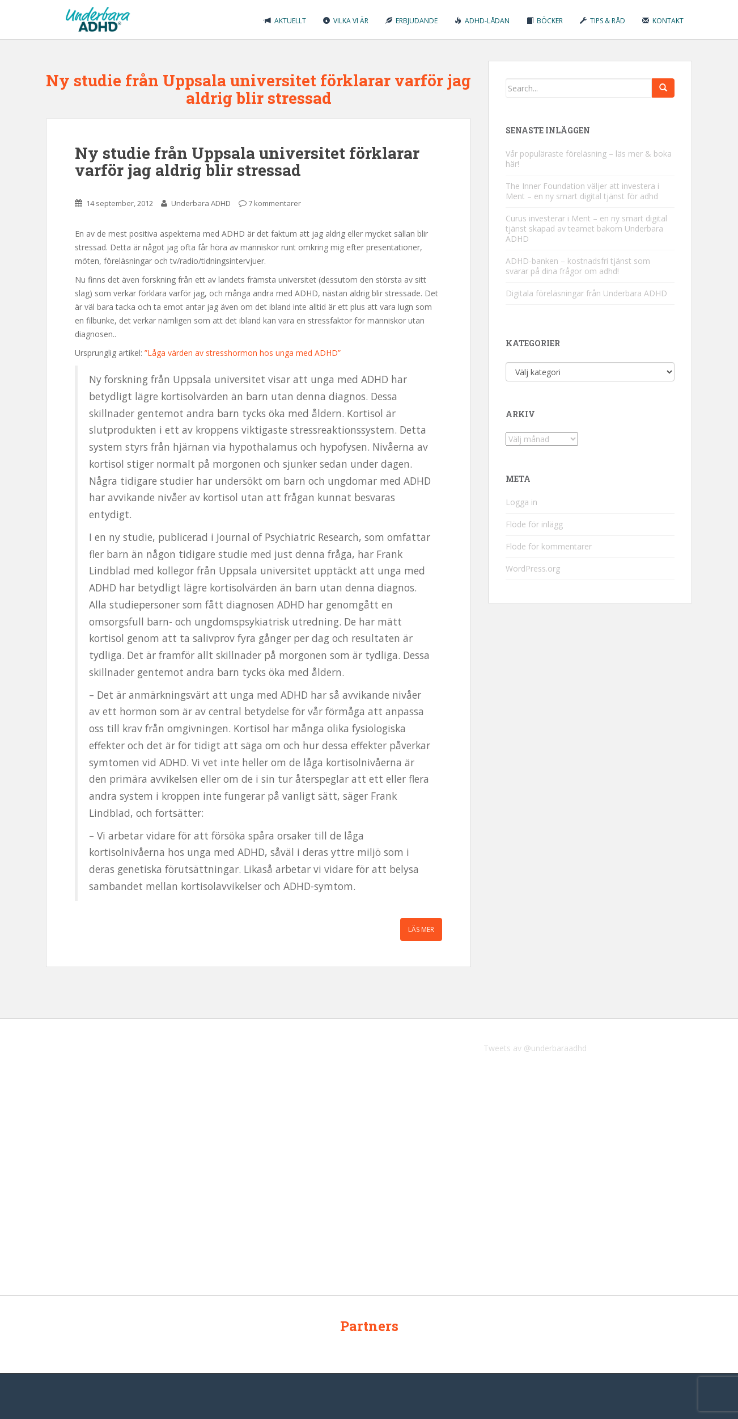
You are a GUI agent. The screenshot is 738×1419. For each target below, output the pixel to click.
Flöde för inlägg (534, 524)
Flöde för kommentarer (549, 546)
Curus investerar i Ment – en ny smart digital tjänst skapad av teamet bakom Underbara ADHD (586, 228)
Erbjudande (411, 21)
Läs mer (421, 929)
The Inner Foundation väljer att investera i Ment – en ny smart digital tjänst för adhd (582, 190)
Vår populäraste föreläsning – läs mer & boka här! (589, 158)
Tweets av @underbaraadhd (535, 1048)
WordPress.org (533, 568)
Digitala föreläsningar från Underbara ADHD (586, 293)
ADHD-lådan (482, 21)
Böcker (545, 21)
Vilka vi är (345, 21)
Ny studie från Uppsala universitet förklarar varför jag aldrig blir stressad (247, 161)
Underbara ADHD (201, 203)
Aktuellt (285, 21)
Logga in (521, 502)
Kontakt (663, 21)
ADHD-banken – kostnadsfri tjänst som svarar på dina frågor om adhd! (578, 265)
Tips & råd (602, 21)
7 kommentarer (274, 203)
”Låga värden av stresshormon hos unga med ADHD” (243, 352)
